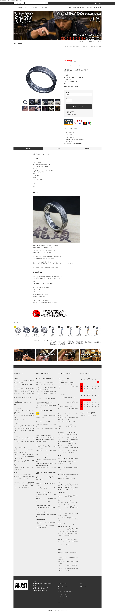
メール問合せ (98, 41)
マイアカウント (84, 581)
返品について (68, 112)
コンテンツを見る (42, 7)
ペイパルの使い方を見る (64, 544)
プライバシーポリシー (63, 594)
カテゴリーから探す (22, 7)
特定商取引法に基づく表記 (71, 114)
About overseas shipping (76, 143)
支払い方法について (63, 583)
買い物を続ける (68, 141)
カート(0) (98, 3)
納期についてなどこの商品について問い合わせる (74, 139)
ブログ (82, 7)
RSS (59, 602)
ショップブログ (62, 599)
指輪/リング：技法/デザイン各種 (73, 69)
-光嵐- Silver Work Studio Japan (59, 610)
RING (68, 61)
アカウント (89, 3)
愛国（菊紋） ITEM (70, 65)
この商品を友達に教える (70, 137)
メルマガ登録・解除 (74, 7)
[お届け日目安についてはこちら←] (41, 154)
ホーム (15, 7)
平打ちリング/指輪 (84, 69)
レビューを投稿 (68, 134)
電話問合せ (91, 41)
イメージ (57, 148)
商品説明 (28, 148)
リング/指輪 (75, 70)
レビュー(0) (87, 148)
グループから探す (32, 7)
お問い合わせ (88, 7)
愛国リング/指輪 (73, 61)
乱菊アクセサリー (78, 65)
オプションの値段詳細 (70, 111)
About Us (79, 41)
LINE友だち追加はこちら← (70, 128)
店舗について (85, 41)
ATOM (62, 602)
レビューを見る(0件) (69, 132)
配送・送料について (63, 586)
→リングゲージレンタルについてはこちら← (43, 283)
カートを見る (83, 583)
